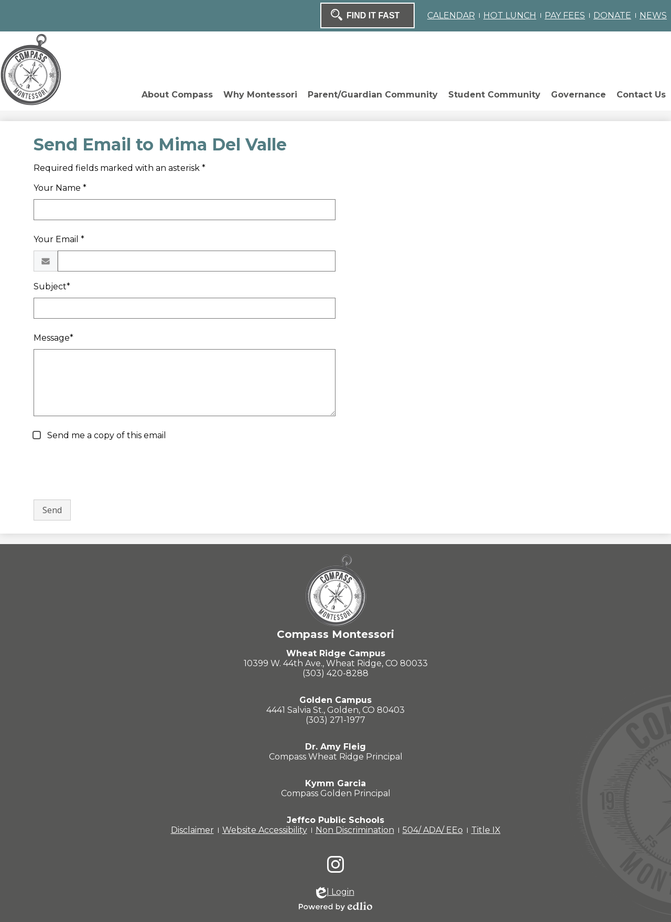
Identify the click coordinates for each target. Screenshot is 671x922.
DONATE (612, 15)
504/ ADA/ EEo (433, 830)
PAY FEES (565, 15)
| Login (335, 892)
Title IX (486, 830)
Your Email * (59, 239)
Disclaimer (192, 830)
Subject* (52, 286)
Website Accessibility (264, 830)
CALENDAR (451, 15)
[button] (177, 97)
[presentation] (113, 470)
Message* (53, 338)
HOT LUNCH (509, 15)
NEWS (653, 15)
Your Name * (60, 188)
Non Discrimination (355, 830)
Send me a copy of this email (105, 435)
